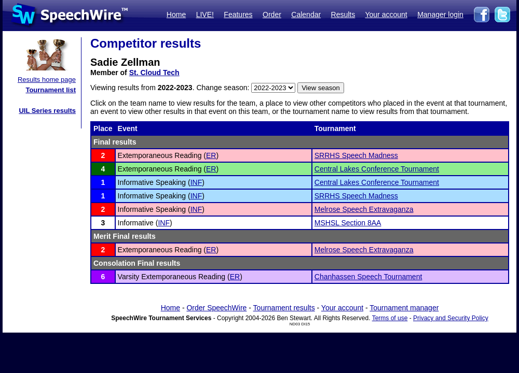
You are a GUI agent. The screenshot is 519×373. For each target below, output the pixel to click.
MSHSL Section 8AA (348, 223)
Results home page (47, 79)
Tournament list (50, 90)
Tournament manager (404, 308)
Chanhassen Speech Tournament (368, 276)
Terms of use (390, 318)
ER (211, 155)
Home (176, 14)
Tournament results (284, 308)
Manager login (440, 14)
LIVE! (205, 14)
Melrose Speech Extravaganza (364, 209)
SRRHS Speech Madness (356, 155)
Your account (386, 14)
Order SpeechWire (216, 308)
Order (272, 14)
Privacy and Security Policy (450, 318)
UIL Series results (47, 110)
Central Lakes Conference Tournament (377, 169)
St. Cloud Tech (154, 72)
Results (343, 14)
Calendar (306, 14)
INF (196, 182)
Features (238, 14)
